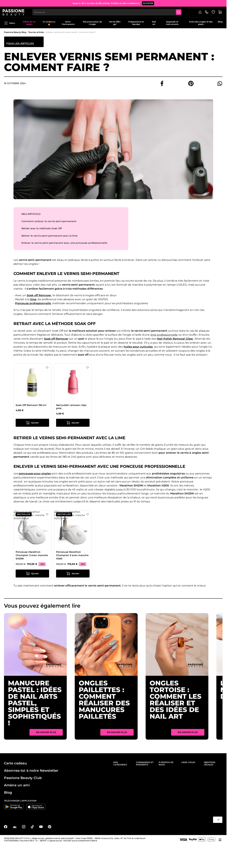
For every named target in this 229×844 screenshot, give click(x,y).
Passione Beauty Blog (15, 33)
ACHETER (148, 3)
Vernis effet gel (114, 23)
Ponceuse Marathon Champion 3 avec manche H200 (72, 556)
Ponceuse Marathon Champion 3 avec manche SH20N (32, 556)
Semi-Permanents (68, 23)
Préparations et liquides (136, 23)
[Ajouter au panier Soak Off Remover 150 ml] (32, 424)
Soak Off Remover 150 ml (31, 405)
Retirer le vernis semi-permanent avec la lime (49, 236)
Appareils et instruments (172, 23)
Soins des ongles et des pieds (201, 23)
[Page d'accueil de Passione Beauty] (15, 12)
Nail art (154, 23)
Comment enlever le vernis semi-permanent (49, 222)
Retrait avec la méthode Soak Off (41, 229)
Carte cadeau (15, 763)
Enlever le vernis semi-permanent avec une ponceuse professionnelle (64, 243)
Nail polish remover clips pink (71, 407)
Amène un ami (17, 785)
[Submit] (181, 12)
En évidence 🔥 (49, 23)
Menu (9, 24)
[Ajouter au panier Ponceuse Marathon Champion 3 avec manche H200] (73, 575)
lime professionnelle (164, 335)
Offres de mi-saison (29, 23)
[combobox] (109, 12)
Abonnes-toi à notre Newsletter (31, 771)
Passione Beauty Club (23, 778)
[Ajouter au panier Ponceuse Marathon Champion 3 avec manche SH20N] (32, 575)
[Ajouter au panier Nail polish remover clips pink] (73, 424)
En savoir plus (46, 733)
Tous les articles (36, 33)
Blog (220, 22)
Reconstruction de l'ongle (92, 23)
